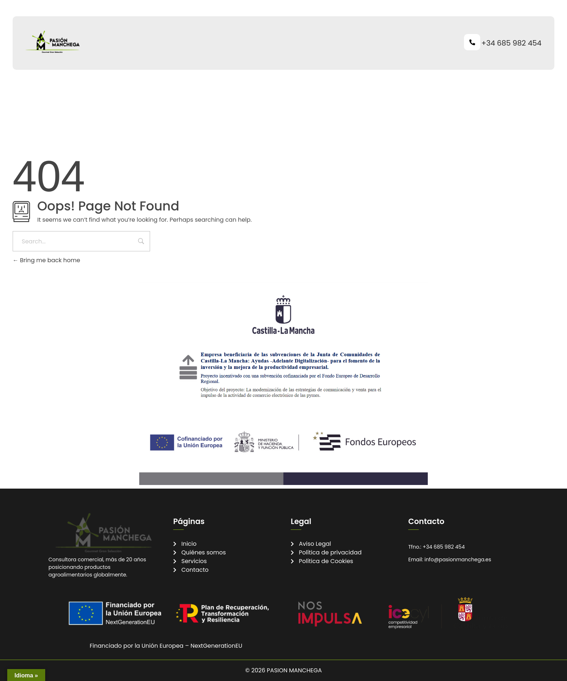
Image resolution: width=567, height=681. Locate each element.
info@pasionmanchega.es (458, 559)
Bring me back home (46, 260)
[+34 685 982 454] (472, 42)
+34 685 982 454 (511, 43)
